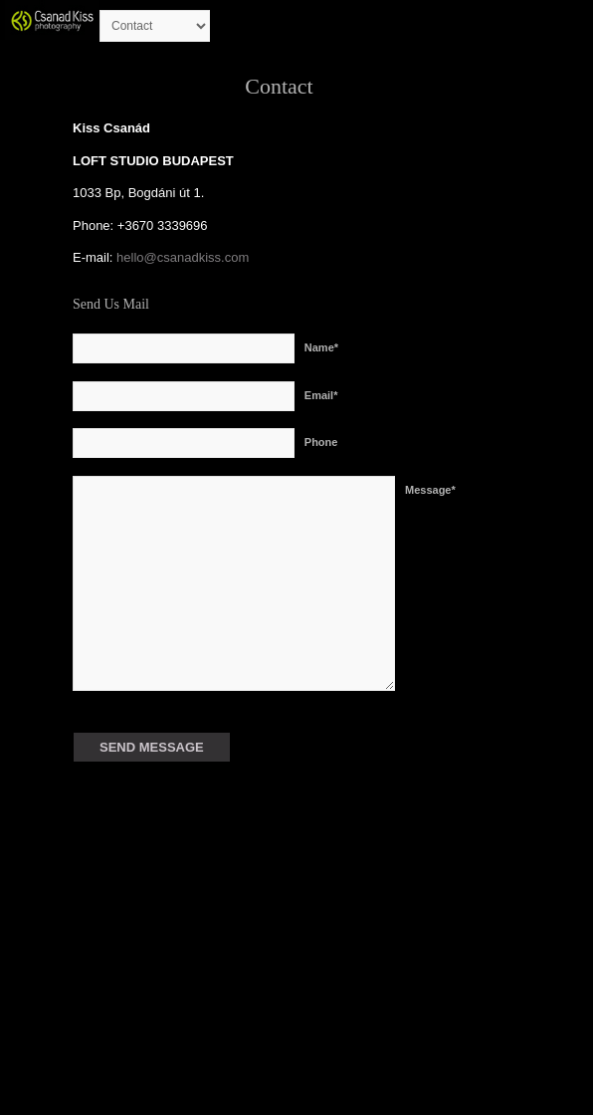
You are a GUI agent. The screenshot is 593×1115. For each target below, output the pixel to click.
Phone (321, 442)
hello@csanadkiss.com (180, 257)
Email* (321, 395)
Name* (321, 347)
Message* (430, 490)
